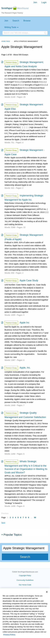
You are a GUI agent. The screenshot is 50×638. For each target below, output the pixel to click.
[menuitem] (35, 2)
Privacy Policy (25, 589)
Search (15, 21)
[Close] (47, 594)
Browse (26, 21)
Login (44, 2)
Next (3, 523)
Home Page (5, 41)
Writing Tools (10, 27)
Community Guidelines (25, 580)
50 (35, 517)
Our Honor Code (25, 585)
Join (35, 2)
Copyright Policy (25, 575)
